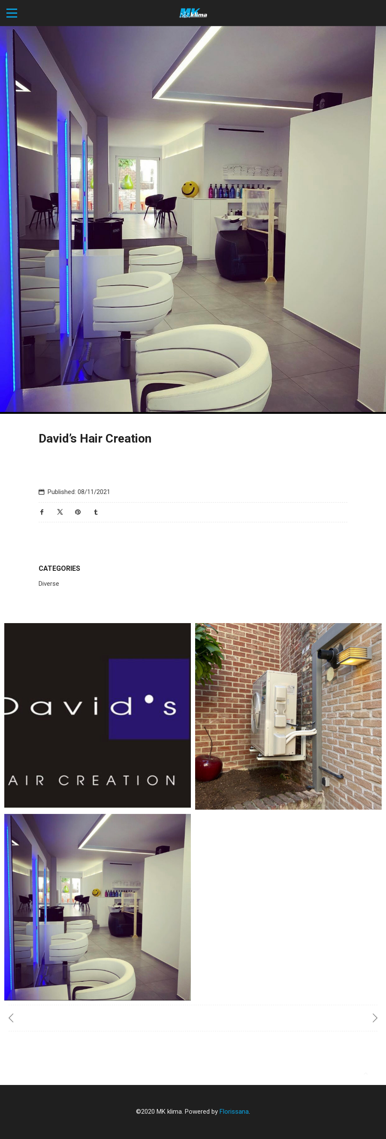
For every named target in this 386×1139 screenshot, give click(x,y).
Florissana (234, 1111)
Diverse (49, 584)
